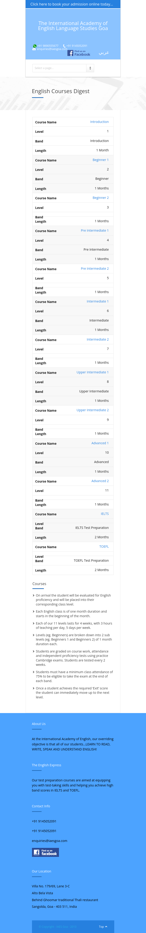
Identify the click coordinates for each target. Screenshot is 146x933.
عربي (104, 52)
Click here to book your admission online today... (75, 4)
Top (101, 927)
